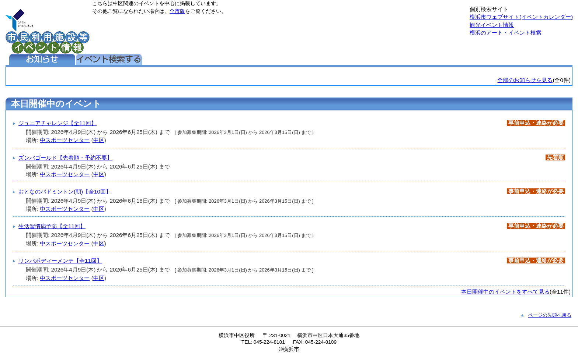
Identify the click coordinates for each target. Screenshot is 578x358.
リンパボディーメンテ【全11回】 (60, 261)
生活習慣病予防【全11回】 (52, 226)
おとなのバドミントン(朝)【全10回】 (64, 191)
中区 (98, 140)
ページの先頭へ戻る (549, 315)
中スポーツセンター (65, 140)
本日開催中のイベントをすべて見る (505, 291)
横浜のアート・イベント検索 (506, 32)
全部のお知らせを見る (525, 80)
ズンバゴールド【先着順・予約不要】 (65, 158)
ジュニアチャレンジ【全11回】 (57, 123)
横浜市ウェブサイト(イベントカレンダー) (521, 17)
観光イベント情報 (492, 25)
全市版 (177, 11)
